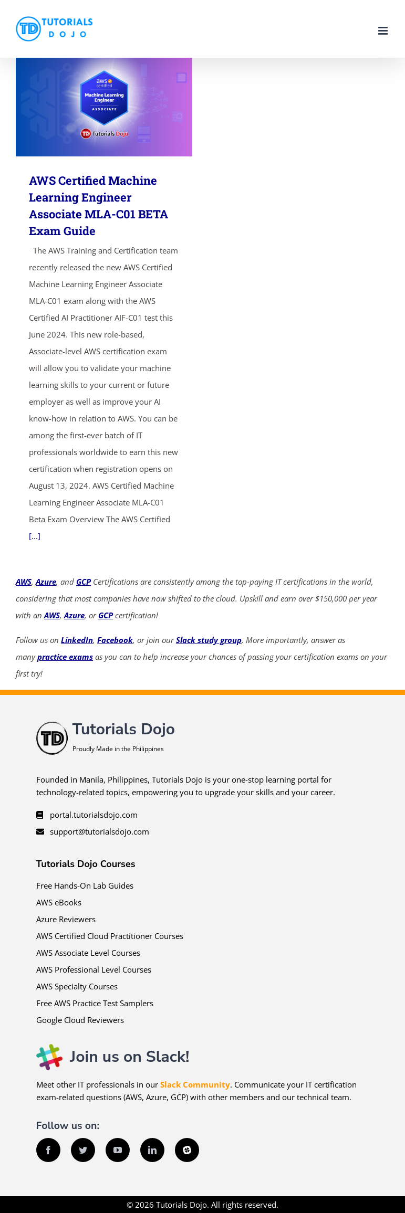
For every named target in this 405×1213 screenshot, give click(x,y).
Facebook (115, 640)
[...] (34, 536)
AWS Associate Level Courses (88, 952)
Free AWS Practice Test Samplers (94, 1003)
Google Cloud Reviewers (80, 1020)
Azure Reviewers (66, 919)
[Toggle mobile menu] (383, 30)
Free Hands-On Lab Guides (84, 885)
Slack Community (195, 1084)
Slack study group (209, 640)
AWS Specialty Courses (77, 986)
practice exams (65, 656)
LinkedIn (77, 640)
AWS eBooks (58, 902)
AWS (24, 581)
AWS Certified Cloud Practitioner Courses (109, 936)
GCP (83, 581)
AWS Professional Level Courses (93, 969)
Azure (46, 581)
